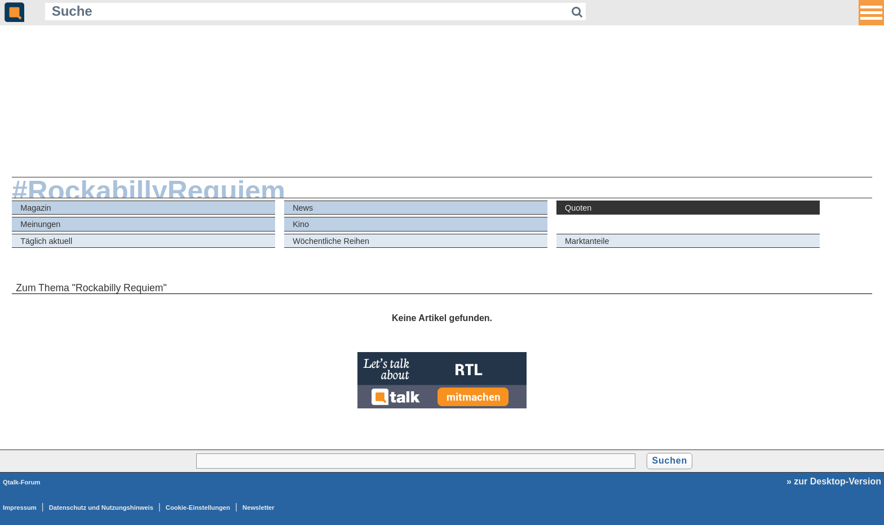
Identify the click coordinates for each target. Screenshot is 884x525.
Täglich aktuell (46, 241)
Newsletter (258, 507)
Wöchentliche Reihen (331, 241)
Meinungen (40, 224)
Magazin (35, 207)
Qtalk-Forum (22, 482)
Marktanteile (587, 241)
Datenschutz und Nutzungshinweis (101, 507)
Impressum (20, 507)
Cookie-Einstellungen (198, 507)
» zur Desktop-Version (833, 481)
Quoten (578, 207)
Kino (301, 224)
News (303, 207)
